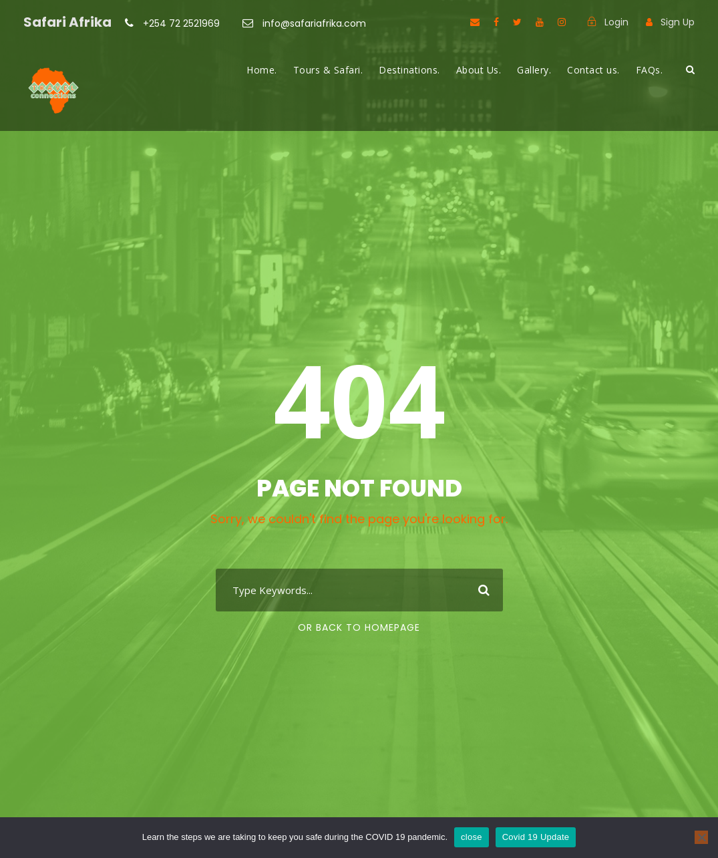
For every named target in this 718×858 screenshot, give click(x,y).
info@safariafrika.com (313, 23)
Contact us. (593, 69)
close (471, 837)
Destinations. (409, 69)
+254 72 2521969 (181, 23)
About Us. (479, 69)
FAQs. (649, 69)
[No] (701, 837)
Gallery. (534, 69)
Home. (261, 69)
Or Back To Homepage (359, 627)
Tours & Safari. (328, 69)
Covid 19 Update (536, 837)
